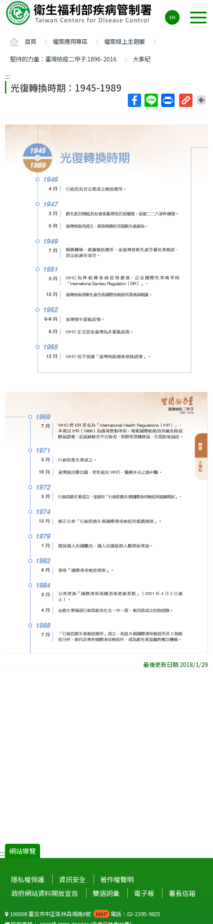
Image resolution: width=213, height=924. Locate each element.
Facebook (134, 100)
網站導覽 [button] (22, 851)
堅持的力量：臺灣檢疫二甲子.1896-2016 (63, 58)
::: (7, 76)
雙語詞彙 (106, 893)
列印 (167, 100)
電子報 (144, 893)
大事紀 (141, 58)
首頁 (30, 41)
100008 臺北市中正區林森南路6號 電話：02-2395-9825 (82, 914)
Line (151, 100)
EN (172, 17)
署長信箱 (182, 893)
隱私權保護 (27, 879)
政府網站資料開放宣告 (44, 893)
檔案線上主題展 (124, 41)
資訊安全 (72, 879)
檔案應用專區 (70, 41)
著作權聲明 (117, 879)
